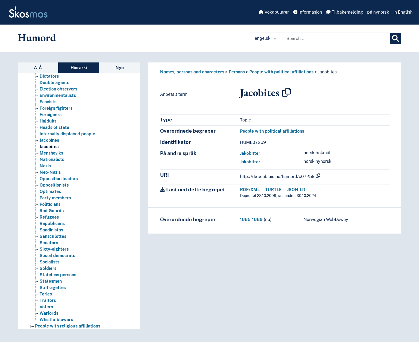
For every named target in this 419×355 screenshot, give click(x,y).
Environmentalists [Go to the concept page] (58, 95)
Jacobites (327, 71)
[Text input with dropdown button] (336, 38)
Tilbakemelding (344, 12)
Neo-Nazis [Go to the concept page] (50, 172)
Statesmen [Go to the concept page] (51, 281)
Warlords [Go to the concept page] (49, 313)
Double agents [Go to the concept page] (54, 82)
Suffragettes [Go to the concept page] (53, 287)
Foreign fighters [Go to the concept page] (56, 108)
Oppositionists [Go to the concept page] (54, 185)
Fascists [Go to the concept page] (48, 101)
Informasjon (307, 12)
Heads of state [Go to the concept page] (54, 127)
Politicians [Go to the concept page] (50, 204)
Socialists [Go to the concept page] (49, 262)
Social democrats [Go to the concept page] (57, 255)
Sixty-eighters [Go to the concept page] (54, 249)
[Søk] (395, 38)
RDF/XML (250, 189)
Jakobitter (250, 153)
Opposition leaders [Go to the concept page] (59, 178)
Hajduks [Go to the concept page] (48, 121)
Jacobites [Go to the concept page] (49, 146)
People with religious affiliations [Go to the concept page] (67, 326)
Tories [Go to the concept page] (46, 294)
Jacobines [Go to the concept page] (49, 140)
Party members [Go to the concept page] (55, 197)
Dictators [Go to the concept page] (49, 76)
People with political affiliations (281, 71)
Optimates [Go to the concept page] (50, 191)
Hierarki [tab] (79, 67)
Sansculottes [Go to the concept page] (53, 236)
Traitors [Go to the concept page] (48, 300)
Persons (237, 71)
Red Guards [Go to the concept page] (52, 210)
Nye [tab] (119, 67)
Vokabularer (274, 12)
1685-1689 (251, 219)
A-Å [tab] (38, 67)
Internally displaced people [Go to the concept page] (67, 133)
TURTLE (273, 189)
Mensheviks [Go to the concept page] (51, 153)
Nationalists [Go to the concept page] (52, 159)
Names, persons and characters (192, 71)
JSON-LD (296, 189)
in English (403, 12)
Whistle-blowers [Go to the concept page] (56, 319)
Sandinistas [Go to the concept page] (51, 229)
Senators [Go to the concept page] (49, 242)
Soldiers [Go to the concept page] (48, 268)
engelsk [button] (266, 38)
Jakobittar (250, 161)
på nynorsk (378, 12)
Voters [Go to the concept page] (46, 306)
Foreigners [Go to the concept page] (50, 114)
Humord (37, 37)
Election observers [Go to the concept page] (58, 89)
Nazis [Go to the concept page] (45, 165)
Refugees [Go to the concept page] (49, 217)
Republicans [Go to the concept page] (52, 223)
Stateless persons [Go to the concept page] (58, 274)
